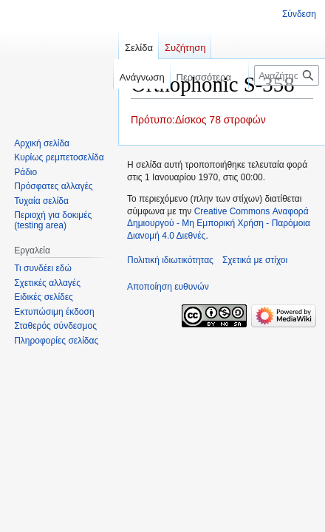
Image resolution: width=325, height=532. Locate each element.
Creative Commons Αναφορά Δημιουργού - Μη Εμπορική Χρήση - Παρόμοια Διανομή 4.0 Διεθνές (218, 224)
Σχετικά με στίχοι (254, 260)
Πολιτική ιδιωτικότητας (170, 260)
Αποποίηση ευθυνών (168, 287)
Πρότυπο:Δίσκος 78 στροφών (198, 120)
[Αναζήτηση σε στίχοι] (286, 75)
